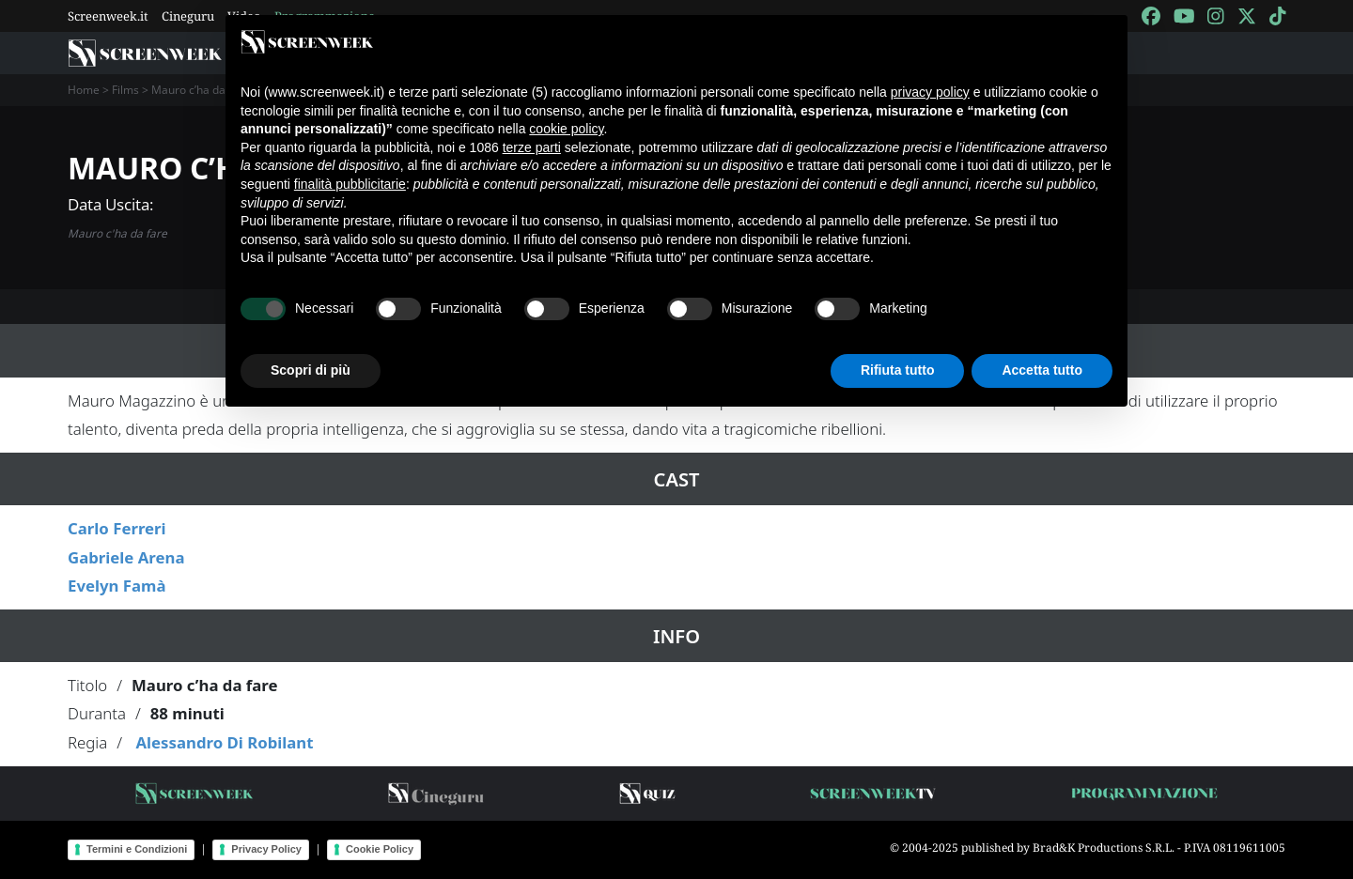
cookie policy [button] (566, 128)
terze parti (532, 147)
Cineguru (188, 16)
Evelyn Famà (117, 585)
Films (125, 90)
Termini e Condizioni (136, 849)
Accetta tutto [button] (1042, 370)
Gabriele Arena (126, 557)
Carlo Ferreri (117, 528)
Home (84, 90)
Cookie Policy (379, 849)
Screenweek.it (108, 16)
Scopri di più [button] (310, 370)
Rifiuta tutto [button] (898, 370)
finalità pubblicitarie (350, 184)
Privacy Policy (266, 849)
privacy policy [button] (930, 92)
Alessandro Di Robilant (224, 742)
